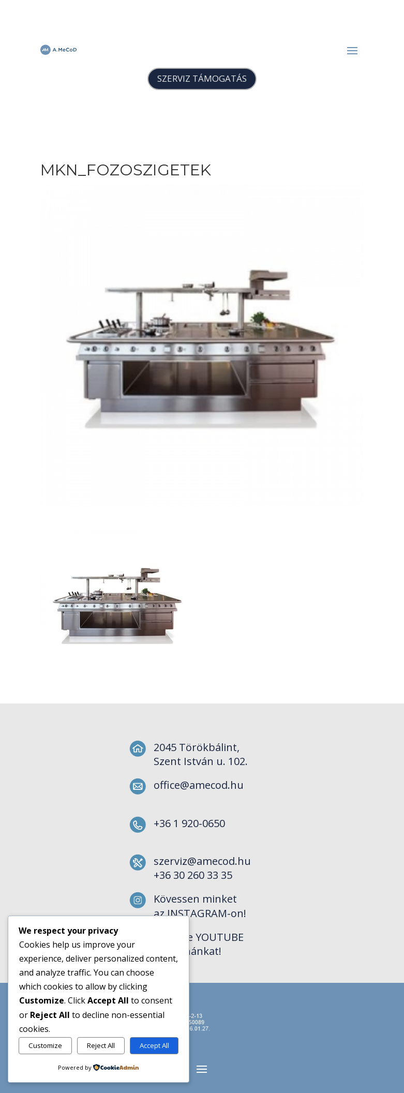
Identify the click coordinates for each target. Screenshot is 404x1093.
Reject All (101, 1045)
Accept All (154, 1045)
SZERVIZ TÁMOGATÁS (202, 78)
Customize (45, 1045)
